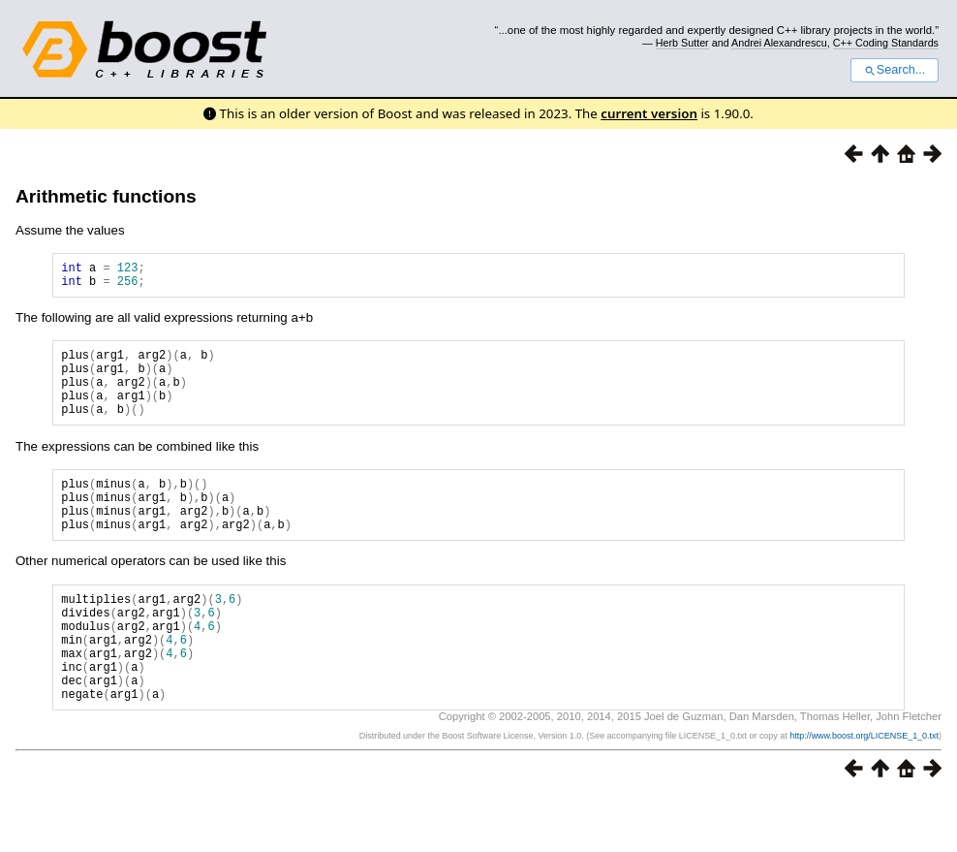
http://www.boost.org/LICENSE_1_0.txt (864, 791)
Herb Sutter (682, 42)
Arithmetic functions (106, 196)
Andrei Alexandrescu (779, 42)
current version (649, 113)
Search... (894, 70)
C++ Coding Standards (886, 42)
